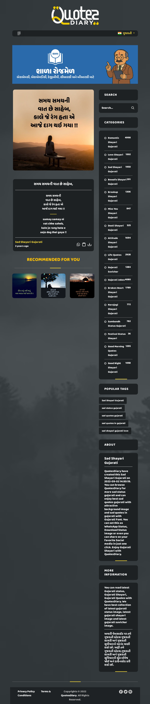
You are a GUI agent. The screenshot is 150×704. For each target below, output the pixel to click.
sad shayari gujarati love (115, 431)
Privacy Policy (26, 691)
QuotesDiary (69, 695)
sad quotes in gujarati (113, 423)
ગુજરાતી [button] (125, 33)
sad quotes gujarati (112, 416)
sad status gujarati (112, 408)
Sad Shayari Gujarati (28, 242)
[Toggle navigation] (18, 33)
